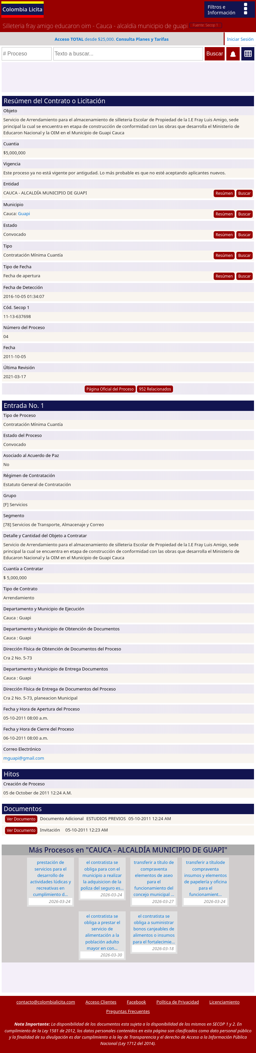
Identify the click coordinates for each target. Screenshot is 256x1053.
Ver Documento (21, 818)
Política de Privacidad (177, 1002)
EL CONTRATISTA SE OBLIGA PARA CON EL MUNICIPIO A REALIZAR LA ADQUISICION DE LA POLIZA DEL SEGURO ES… (102, 875)
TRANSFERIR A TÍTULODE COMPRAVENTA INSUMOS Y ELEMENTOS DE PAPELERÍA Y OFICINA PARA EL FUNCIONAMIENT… (205, 878)
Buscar (244, 193)
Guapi (24, 213)
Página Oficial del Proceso (110, 389)
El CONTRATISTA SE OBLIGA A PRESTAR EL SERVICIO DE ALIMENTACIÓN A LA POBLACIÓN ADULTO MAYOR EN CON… (102, 932)
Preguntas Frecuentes (128, 1011)
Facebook (136, 1002)
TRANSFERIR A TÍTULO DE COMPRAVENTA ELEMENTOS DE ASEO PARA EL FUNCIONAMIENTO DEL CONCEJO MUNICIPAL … (154, 878)
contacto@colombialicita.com (45, 1002)
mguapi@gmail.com (23, 758)
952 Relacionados (155, 389)
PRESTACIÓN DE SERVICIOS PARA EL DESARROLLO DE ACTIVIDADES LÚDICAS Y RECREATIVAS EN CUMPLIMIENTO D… (50, 878)
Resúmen (224, 193)
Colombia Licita (23, 9)
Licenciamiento (224, 1002)
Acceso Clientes (101, 1002)
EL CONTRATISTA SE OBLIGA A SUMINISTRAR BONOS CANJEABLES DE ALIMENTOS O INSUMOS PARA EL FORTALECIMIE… (154, 929)
